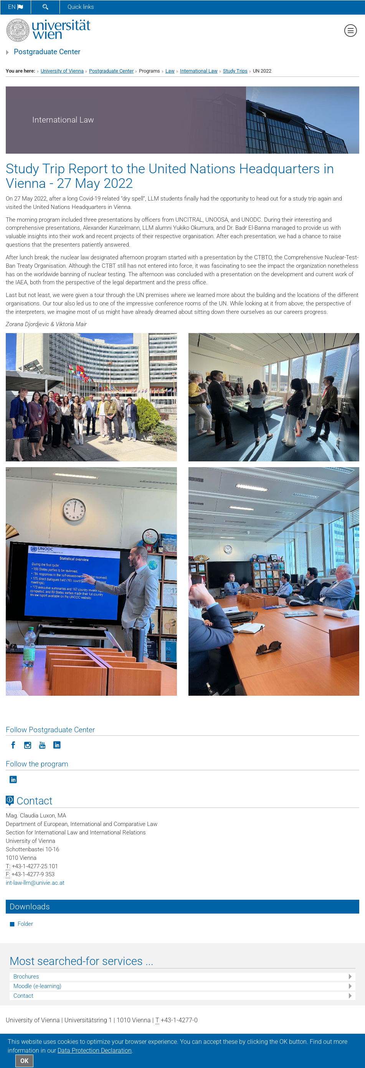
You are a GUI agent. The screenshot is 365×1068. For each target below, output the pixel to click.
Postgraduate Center (47, 52)
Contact (23, 995)
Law (170, 71)
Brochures (26, 976)
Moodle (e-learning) (37, 986)
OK (24, 1061)
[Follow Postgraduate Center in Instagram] (27, 744)
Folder (25, 923)
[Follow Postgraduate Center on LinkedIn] (57, 744)
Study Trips (235, 71)
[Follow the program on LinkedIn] (13, 779)
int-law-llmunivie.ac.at (35, 882)
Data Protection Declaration (95, 1050)
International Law (199, 71)
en (15, 6)
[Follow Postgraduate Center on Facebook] (13, 744)
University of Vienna (62, 71)
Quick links (81, 6)
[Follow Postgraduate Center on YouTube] (42, 744)
